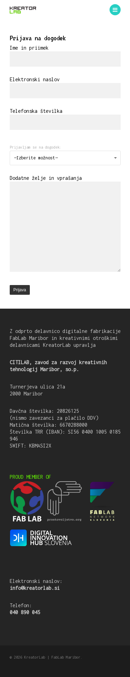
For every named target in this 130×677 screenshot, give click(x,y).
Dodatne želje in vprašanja (65, 224)
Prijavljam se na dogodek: (36, 147)
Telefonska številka (65, 119)
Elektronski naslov (65, 87)
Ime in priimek (65, 56)
